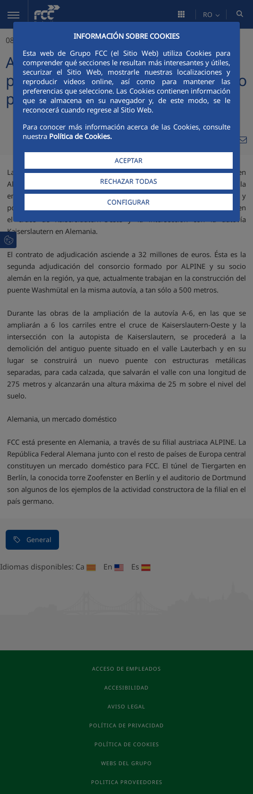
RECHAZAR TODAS (128, 181)
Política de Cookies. (80, 136)
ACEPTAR (129, 160)
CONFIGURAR (128, 202)
